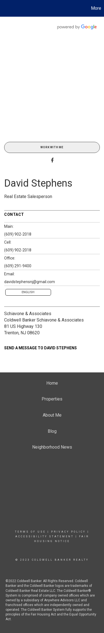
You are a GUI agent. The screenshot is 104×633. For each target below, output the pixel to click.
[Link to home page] (5, 8)
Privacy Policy (68, 531)
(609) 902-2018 (17, 234)
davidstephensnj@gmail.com (29, 282)
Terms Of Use (30, 531)
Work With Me (52, 147)
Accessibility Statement (44, 536)
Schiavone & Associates (27, 313)
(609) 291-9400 (17, 266)
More (96, 8)
